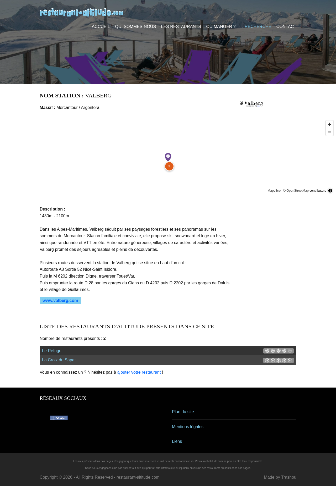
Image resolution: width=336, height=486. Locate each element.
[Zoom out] (329, 132)
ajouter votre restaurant (139, 372)
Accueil (101, 26)
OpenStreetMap (297, 190)
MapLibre (274, 190)
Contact (286, 26)
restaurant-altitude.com (138, 477)
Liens (177, 441)
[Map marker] (168, 157)
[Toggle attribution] (330, 190)
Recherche (258, 26)
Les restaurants (181, 26)
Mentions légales (187, 426)
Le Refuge (51, 351)
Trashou (288, 477)
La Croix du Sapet (59, 360)
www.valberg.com (60, 300)
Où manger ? (221, 26)
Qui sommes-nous (135, 26)
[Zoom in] (329, 124)
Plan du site (183, 412)
